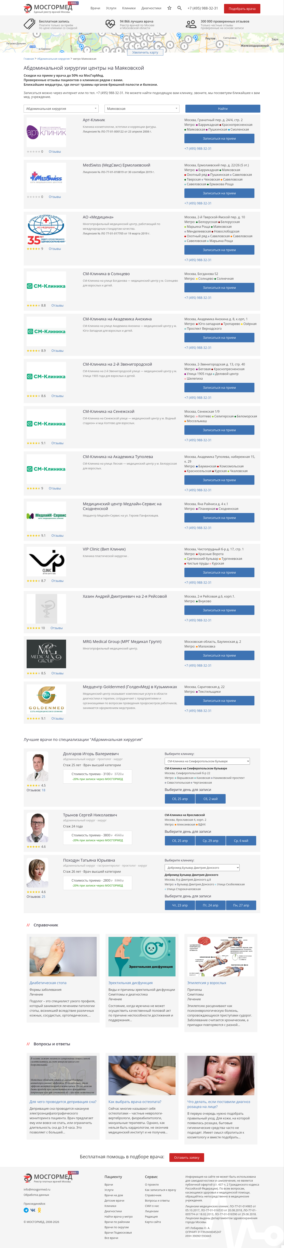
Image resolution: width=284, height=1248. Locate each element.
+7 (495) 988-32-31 (203, 8)
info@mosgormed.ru (37, 1189)
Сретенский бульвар (201, 558)
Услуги (109, 1190)
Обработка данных (36, 1195)
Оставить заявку (186, 1157)
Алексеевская (185, 824)
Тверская (192, 179)
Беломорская (245, 416)
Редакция (151, 1216)
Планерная (206, 508)
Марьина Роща (197, 226)
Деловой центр (225, 374)
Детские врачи (114, 1200)
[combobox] (61, 109)
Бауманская (206, 466)
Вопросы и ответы (157, 1200)
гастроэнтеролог (109, 865)
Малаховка (205, 646)
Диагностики (151, 8)
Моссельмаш (195, 421)
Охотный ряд (195, 174)
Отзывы (55, 151)
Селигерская (223, 416)
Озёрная (249, 324)
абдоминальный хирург (79, 759)
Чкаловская (238, 471)
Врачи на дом (114, 1195)
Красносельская (197, 471)
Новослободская (225, 231)
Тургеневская (230, 558)
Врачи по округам (117, 1227)
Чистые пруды (196, 563)
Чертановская (201, 782)
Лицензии (152, 1211)
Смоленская (238, 129)
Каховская (202, 778)
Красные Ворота (210, 554)
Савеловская (241, 174)
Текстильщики (208, 691)
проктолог (104, 759)
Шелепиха (193, 378)
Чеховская (211, 179)
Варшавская (184, 778)
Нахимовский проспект (228, 778)
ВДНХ (201, 824)
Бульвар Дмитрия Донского (194, 884)
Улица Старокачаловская (183, 889)
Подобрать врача (242, 9)
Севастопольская (177, 782)
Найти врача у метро (119, 1216)
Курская (219, 471)
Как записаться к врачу (160, 1190)
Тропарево (230, 324)
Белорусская (207, 222)
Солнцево (205, 278)
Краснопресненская (236, 124)
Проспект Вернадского (203, 328)
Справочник (153, 1195)
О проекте (152, 1184)
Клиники (110, 1206)
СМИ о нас (152, 1206)
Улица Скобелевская (230, 884)
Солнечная (224, 278)
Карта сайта (153, 1222)
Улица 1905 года (198, 374)
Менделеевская (197, 231)
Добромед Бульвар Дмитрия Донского (191, 875)
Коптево (203, 416)
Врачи (109, 1184)
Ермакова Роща (220, 184)
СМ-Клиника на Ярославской (185, 815)
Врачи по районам (117, 1222)
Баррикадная (207, 124)
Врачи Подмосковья (118, 1232)
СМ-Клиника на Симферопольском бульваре (196, 768)
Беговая (203, 369)
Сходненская (227, 508)
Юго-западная (208, 324)
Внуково (203, 601)
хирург (118, 759)
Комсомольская (230, 466)
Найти (223, 108)
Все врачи (111, 1238)
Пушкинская (216, 129)
